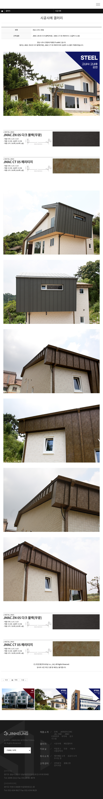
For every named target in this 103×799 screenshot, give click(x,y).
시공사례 (58, 11)
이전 (5, 680)
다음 (23, 680)
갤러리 (8, 11)
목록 (14, 680)
